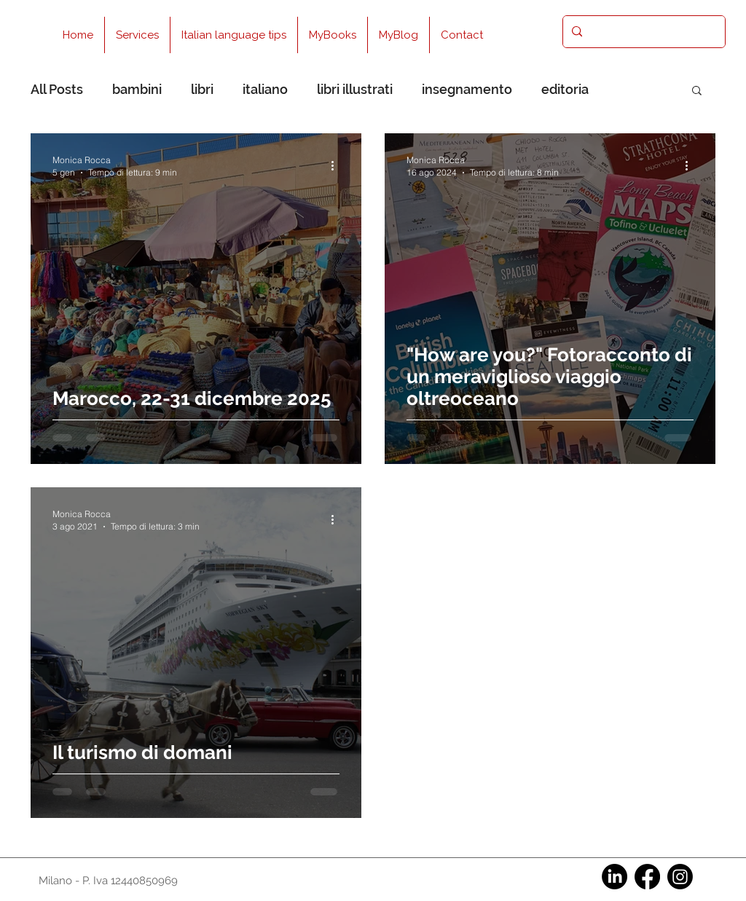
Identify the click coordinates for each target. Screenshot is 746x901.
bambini (137, 89)
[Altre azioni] (337, 165)
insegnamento (467, 89)
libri (202, 89)
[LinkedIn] (614, 876)
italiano (265, 89)
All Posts (57, 89)
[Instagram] (680, 876)
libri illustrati (355, 89)
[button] (697, 91)
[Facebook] (647, 876)
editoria (565, 89)
